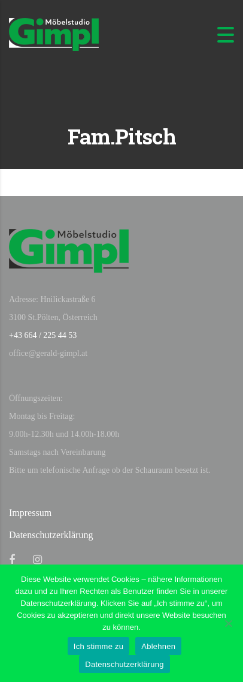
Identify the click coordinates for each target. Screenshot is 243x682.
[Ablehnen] (228, 623)
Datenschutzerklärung (51, 535)
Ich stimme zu (98, 646)
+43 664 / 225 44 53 (43, 335)
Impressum (30, 513)
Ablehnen (158, 646)
